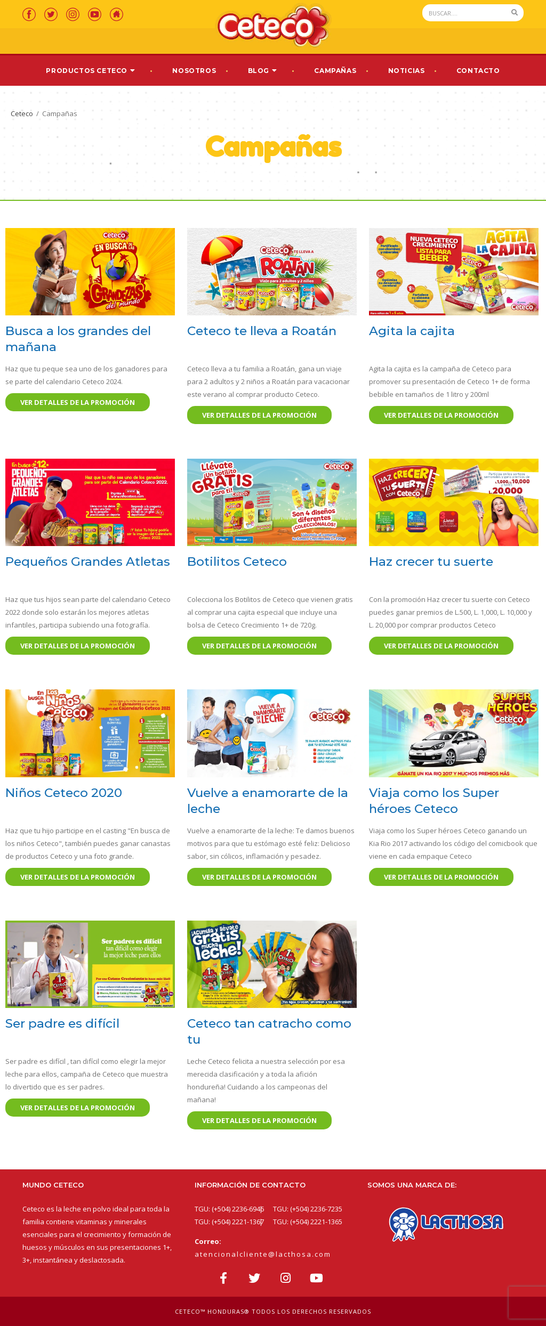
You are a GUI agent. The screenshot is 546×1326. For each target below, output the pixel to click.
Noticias (406, 71)
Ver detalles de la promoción (77, 402)
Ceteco (22, 113)
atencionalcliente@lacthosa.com (263, 1254)
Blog (258, 71)
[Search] (464, 12)
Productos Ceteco (86, 71)
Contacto (478, 71)
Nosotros (194, 71)
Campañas (335, 71)
